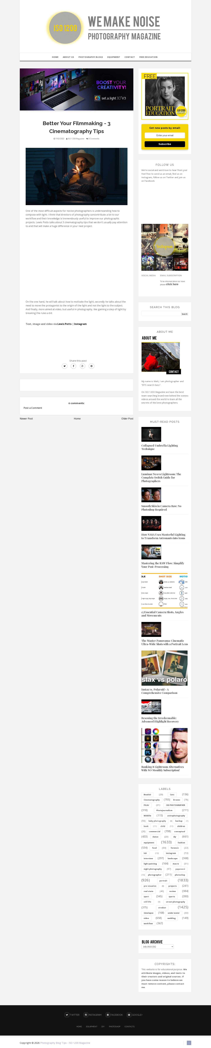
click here (172, 284)
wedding (171, 918)
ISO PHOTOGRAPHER (175, 805)
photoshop (180, 875)
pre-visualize (150, 886)
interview (148, 858)
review (172, 891)
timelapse (148, 913)
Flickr (146, 805)
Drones (176, 800)
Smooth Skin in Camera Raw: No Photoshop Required (161, 507)
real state (148, 891)
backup (178, 821)
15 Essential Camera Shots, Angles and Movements (162, 614)
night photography (153, 869)
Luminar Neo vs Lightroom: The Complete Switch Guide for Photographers (161, 478)
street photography (175, 902)
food (154, 848)
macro (176, 864)
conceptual (179, 831)
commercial (154, 831)
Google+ (134, 1015)
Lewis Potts (64, 324)
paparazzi (180, 869)
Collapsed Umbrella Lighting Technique (159, 447)
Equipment (91, 1026)
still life (147, 902)
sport (146, 896)
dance (155, 837)
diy (174, 837)
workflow (148, 923)
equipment (149, 843)
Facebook (114, 1015)
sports (172, 896)
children (181, 826)
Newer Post (26, 418)
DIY (103, 1026)
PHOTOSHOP (114, 1026)
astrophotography (176, 816)
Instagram (80, 324)
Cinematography (152, 800)
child (162, 826)
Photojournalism (164, 810)
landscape (172, 858)
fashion (181, 843)
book (146, 826)
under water (174, 913)
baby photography (157, 821)
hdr (145, 853)
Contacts (130, 1026)
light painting (150, 864)
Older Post (127, 418)
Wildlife (147, 816)
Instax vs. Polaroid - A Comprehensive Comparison (159, 691)
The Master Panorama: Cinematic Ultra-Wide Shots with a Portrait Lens (164, 642)
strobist (162, 908)
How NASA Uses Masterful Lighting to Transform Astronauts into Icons (163, 536)
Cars (172, 795)
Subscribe (165, 144)
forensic (175, 848)
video (146, 918)
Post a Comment (33, 408)
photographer (154, 875)
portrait (163, 881)
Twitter (72, 1015)
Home (77, 418)
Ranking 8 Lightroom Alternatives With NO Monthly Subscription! (162, 768)
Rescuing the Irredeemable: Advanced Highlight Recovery (160, 719)
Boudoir (147, 795)
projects (173, 886)
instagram (171, 853)
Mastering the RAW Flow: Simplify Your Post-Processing (162, 565)
